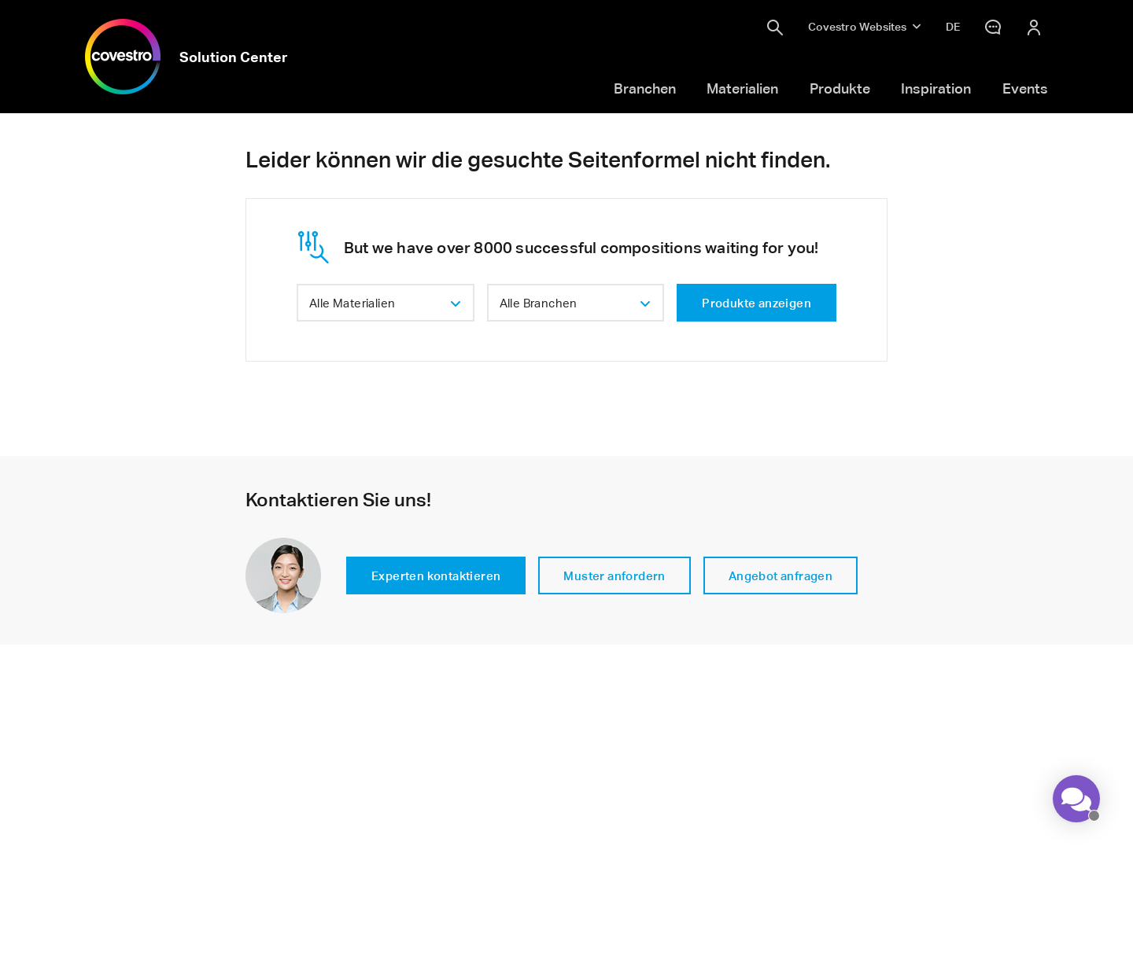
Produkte (840, 88)
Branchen (645, 88)
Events (1025, 88)
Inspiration (936, 88)
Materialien (742, 88)
